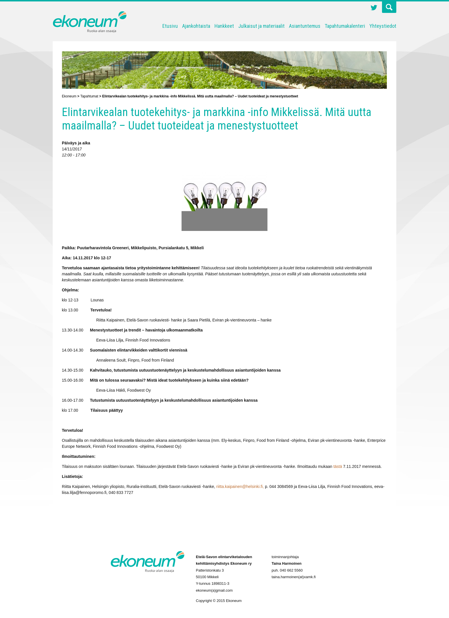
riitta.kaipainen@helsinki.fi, (240, 486)
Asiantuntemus (304, 26)
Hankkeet (224, 26)
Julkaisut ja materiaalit (261, 26)
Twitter (374, 8)
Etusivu (170, 26)
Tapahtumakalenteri (345, 26)
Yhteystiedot (382, 26)
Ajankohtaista (196, 26)
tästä (337, 466)
